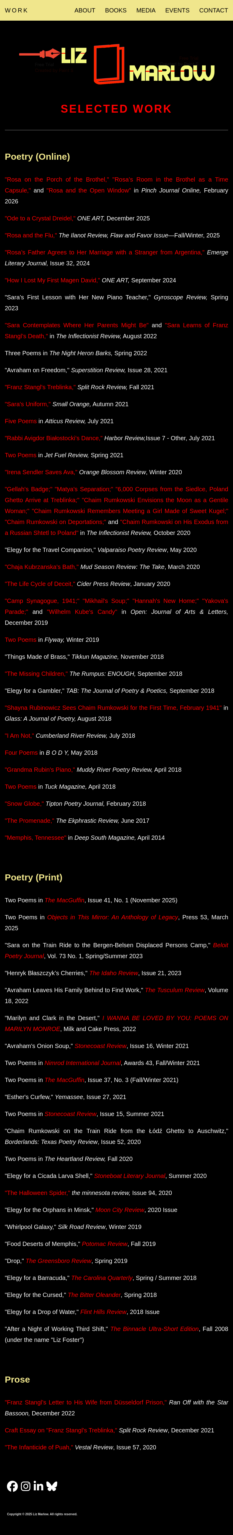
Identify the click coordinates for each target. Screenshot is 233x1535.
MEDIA (145, 10)
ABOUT (84, 10)
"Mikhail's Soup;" (106, 600)
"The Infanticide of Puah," (39, 1447)
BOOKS (116, 10)
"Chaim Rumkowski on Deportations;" (55, 522)
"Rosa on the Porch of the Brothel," (57, 179)
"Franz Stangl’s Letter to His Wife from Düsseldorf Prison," (86, 1402)
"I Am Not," (19, 735)
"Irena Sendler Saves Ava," (41, 472)
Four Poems (21, 752)
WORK (17, 10)
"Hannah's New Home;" (166, 600)
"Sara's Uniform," (28, 404)
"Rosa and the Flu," (31, 235)
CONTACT (213, 10)
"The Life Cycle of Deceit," (40, 583)
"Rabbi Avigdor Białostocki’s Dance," (54, 438)
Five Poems (21, 421)
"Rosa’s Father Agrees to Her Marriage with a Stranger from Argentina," (104, 252)
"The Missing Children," (36, 673)
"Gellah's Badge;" (28, 489)
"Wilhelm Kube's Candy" (82, 611)
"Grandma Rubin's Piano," (40, 769)
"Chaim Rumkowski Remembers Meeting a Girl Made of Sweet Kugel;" (130, 511)
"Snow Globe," (25, 803)
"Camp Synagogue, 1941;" (42, 600)
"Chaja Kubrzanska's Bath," (42, 566)
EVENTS (177, 10)
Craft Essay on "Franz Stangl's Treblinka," (61, 1430)
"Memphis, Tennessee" (36, 837)
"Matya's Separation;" (84, 489)
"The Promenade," (30, 820)
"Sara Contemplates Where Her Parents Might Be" (78, 325)
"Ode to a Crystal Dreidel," (40, 218)
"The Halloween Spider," (37, 1193)
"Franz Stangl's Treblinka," (40, 387)
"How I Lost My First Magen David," (52, 280)
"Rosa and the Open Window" (88, 190)
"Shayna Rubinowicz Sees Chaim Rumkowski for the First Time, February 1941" (113, 707)
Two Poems (20, 455)
